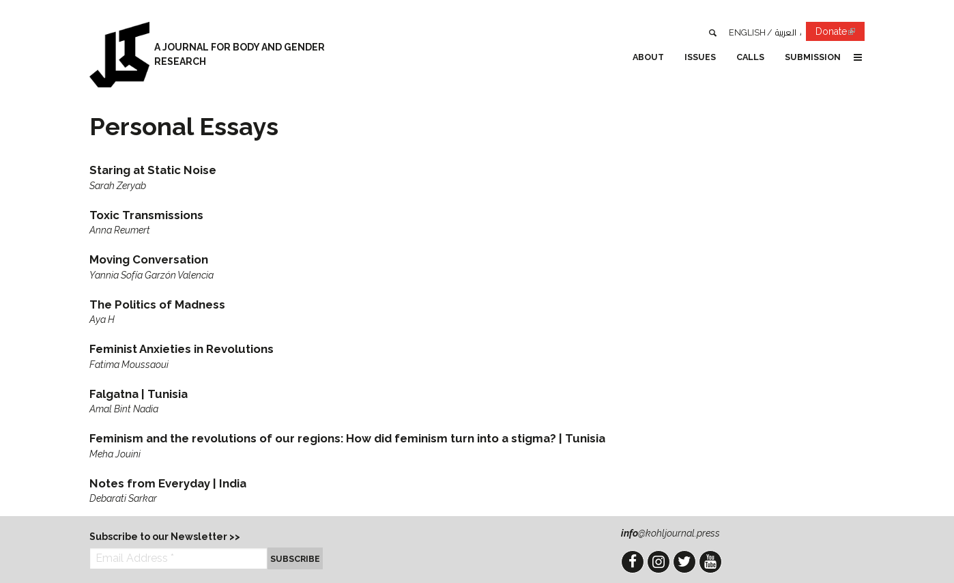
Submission (813, 57)
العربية (785, 32)
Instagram (658, 561)
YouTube (710, 561)
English (747, 32)
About (648, 57)
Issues (700, 57)
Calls (750, 57)
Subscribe (295, 559)
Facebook (632, 561)
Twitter (684, 561)
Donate (840, 34)
